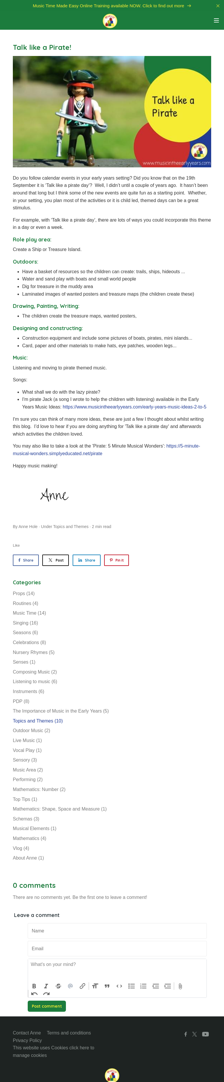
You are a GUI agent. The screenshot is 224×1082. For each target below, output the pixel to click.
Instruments (28, 691)
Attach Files (180, 986)
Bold (34, 986)
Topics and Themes (70, 526)
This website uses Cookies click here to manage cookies (53, 1051)
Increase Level (168, 986)
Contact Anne (27, 1032)
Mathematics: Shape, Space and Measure (60, 808)
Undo (34, 993)
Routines (25, 603)
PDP (21, 701)
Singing (25, 622)
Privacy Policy (27, 1040)
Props (24, 593)
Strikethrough (58, 986)
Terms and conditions (69, 1032)
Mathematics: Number (39, 789)
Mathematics (29, 838)
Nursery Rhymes (34, 652)
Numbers (143, 986)
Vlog (21, 848)
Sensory (25, 759)
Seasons (25, 632)
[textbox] (117, 970)
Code (119, 986)
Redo (47, 993)
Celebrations (29, 642)
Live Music (27, 740)
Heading (95, 986)
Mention (70, 986)
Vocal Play (27, 750)
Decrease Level (156, 986)
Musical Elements (34, 828)
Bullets (131, 986)
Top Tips (25, 799)
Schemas (26, 818)
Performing (28, 779)
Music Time (29, 613)
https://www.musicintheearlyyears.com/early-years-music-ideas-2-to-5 (134, 406)
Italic (46, 986)
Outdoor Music (31, 730)
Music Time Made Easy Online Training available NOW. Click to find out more (112, 5)
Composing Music (35, 671)
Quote (107, 986)
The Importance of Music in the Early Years (61, 711)
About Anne (28, 857)
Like (16, 545)
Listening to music (35, 681)
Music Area (28, 769)
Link (82, 986)
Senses (24, 662)
